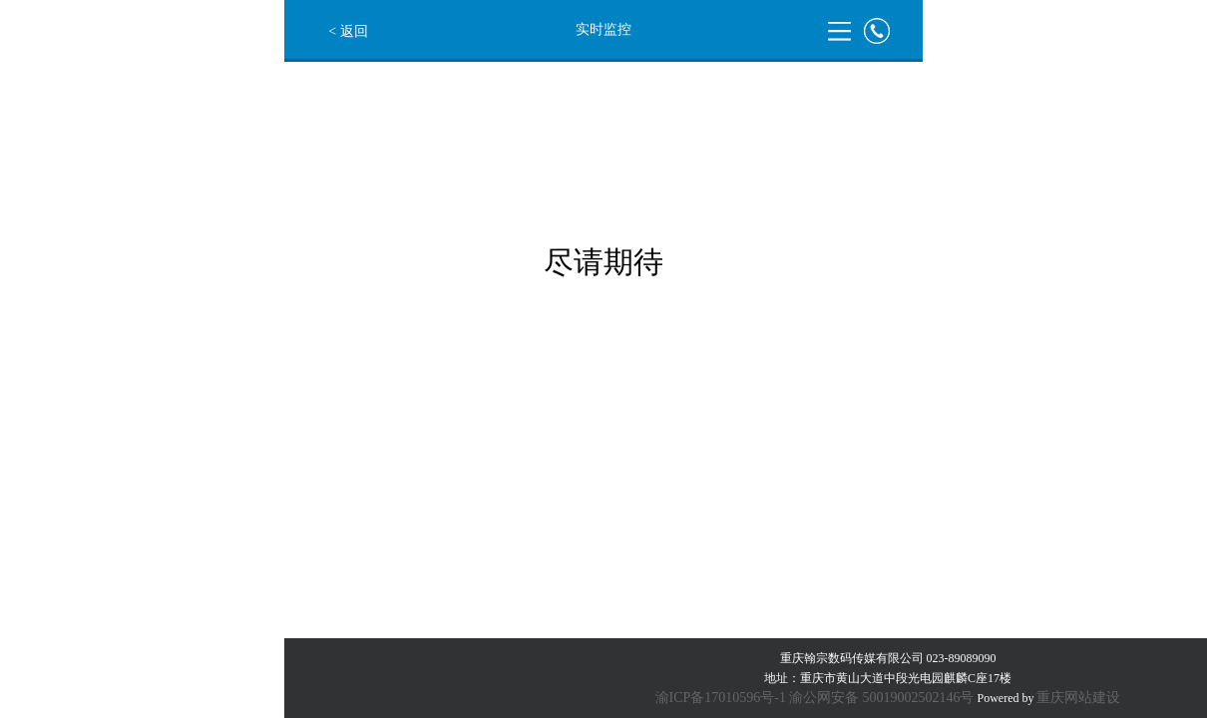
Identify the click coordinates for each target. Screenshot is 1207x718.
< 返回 (347, 31)
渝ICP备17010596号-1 (720, 697)
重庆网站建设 (1078, 697)
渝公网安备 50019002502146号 (882, 697)
